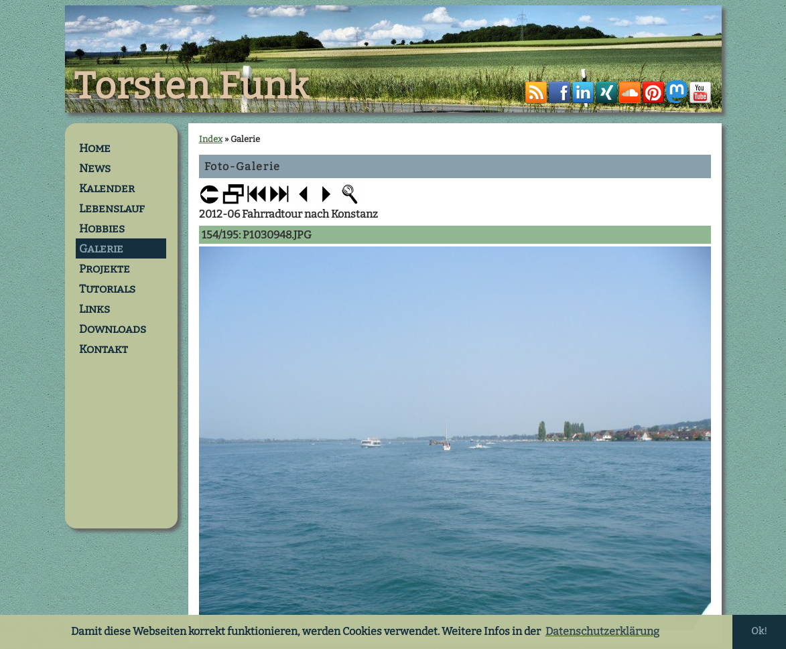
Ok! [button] (759, 631)
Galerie (101, 248)
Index (210, 139)
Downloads (112, 329)
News (95, 168)
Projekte (104, 268)
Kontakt (103, 349)
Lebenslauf (112, 208)
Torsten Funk (192, 86)
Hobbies (102, 228)
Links (94, 308)
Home (95, 148)
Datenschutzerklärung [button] (602, 631)
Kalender (107, 188)
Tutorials (107, 288)
